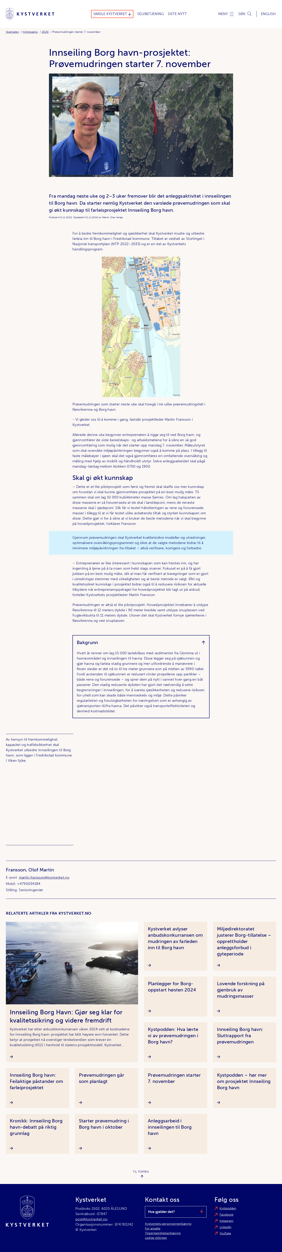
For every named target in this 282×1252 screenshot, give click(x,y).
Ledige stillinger (156, 1238)
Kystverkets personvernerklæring (168, 1224)
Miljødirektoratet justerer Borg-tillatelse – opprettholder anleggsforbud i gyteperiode (244, 941)
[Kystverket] (30, 14)
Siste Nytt (177, 14)
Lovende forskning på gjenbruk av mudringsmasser (241, 990)
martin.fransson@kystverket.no (44, 877)
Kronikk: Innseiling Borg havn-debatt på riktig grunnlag (36, 1127)
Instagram (226, 1221)
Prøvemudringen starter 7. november (174, 1078)
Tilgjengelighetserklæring (163, 1233)
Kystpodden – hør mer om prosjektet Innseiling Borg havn (244, 1081)
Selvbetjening (150, 14)
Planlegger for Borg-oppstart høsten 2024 (172, 987)
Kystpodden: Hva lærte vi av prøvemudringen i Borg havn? (173, 1035)
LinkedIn (225, 1227)
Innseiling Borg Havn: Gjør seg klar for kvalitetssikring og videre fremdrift (66, 1016)
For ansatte (152, 1228)
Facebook (226, 1214)
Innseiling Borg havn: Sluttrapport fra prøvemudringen (240, 1035)
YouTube (225, 1233)
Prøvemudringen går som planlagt (101, 1078)
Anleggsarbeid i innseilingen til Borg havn (170, 1127)
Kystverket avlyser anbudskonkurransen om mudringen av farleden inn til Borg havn (175, 938)
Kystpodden (228, 1208)
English (268, 14)
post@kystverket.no (91, 1219)
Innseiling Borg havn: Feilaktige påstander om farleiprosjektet (36, 1081)
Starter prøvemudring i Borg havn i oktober (104, 1124)
